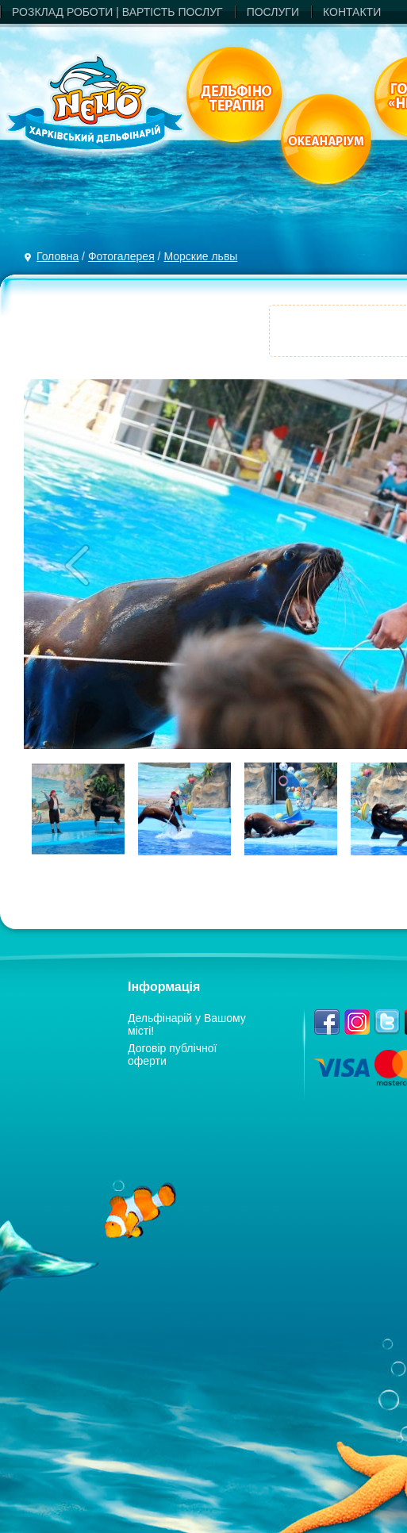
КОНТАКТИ (352, 12)
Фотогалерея (121, 256)
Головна (57, 256)
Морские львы (200, 256)
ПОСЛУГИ (273, 12)
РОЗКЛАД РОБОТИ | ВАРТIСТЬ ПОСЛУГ (117, 12)
